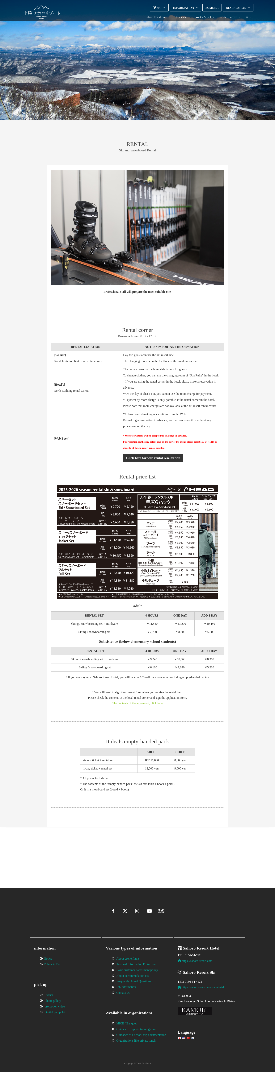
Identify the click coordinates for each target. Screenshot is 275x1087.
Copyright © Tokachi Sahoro (137, 1078)
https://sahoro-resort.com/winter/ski (202, 1002)
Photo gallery (53, 1016)
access (235, 17)
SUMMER (212, 7)
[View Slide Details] (59, 855)
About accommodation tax (132, 991)
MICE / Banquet (126, 1038)
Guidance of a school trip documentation (141, 1050)
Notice (48, 973)
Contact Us (123, 1008)
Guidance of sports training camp (136, 1044)
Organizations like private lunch (135, 1055)
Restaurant (183, 17)
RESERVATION (238, 7)
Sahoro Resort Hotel (158, 17)
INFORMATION (185, 7)
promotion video (55, 1021)
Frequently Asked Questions (133, 996)
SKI (159, 7)
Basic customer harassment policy (137, 985)
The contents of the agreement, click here (137, 703)
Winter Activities (205, 17)
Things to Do (52, 979)
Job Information (126, 1002)
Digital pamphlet (55, 1027)
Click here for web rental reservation (153, 458)
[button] (35, 872)
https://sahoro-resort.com (195, 976)
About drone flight (127, 973)
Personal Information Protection (135, 979)
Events (222, 17)
